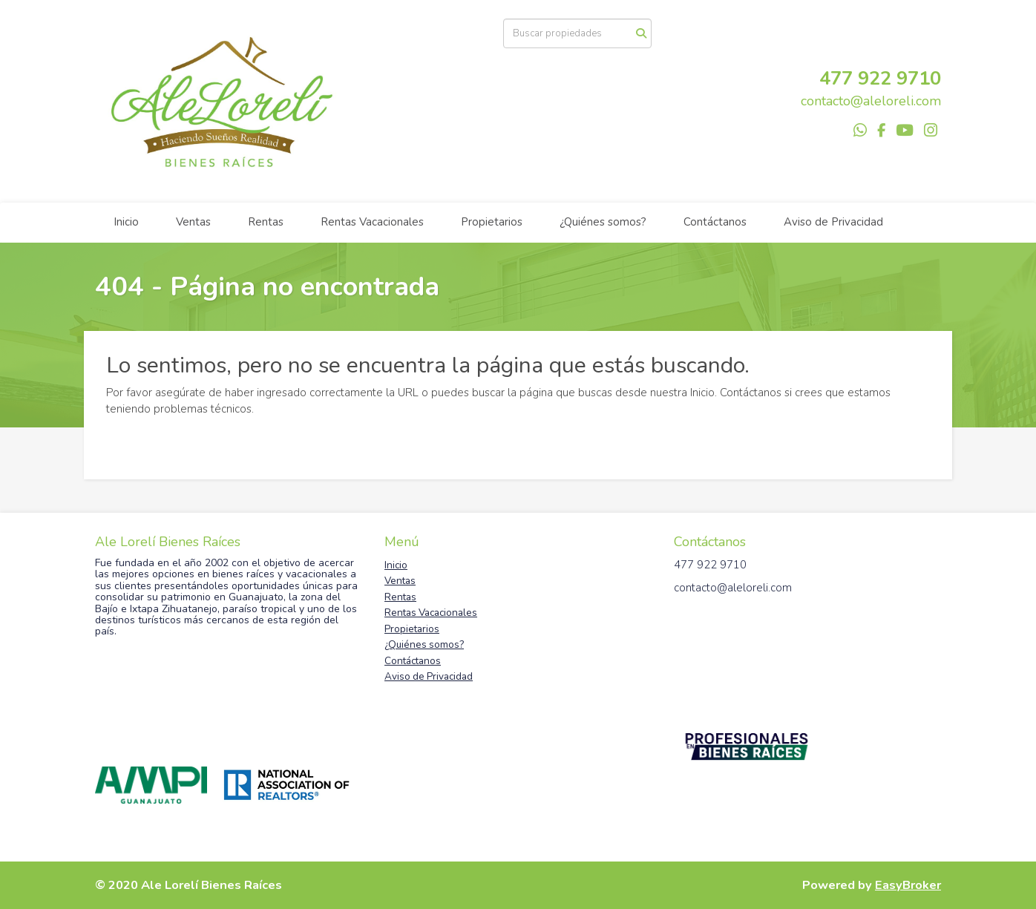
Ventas (193, 221)
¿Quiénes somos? (603, 221)
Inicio (126, 221)
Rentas (265, 221)
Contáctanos (715, 221)
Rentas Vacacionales (372, 221)
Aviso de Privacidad (833, 221)
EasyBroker (908, 884)
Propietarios (491, 221)
